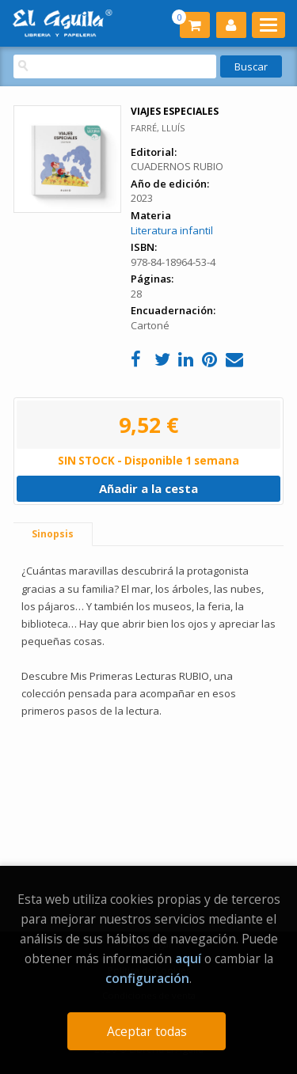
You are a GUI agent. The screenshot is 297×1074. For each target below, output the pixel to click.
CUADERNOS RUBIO (177, 166)
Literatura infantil (172, 230)
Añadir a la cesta (148, 488)
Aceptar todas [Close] (147, 1031)
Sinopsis (53, 534)
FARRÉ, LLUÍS (158, 128)
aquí (188, 958)
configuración (147, 978)
